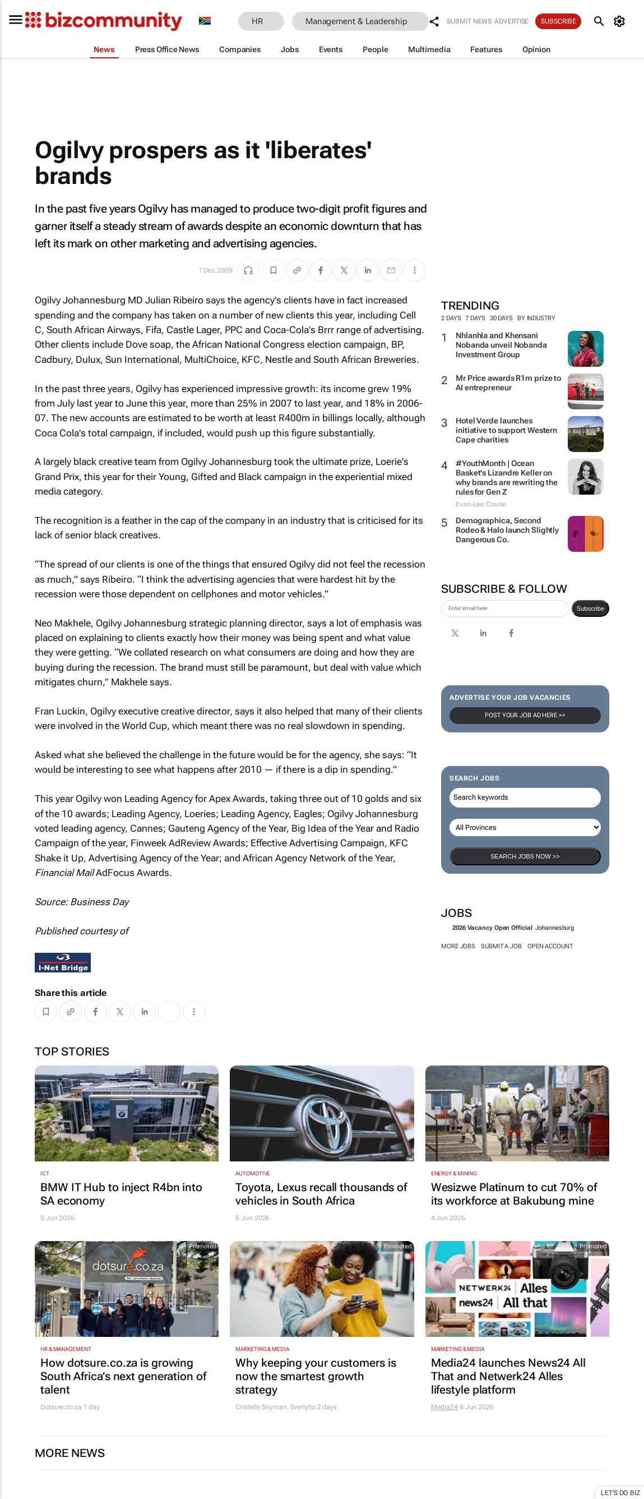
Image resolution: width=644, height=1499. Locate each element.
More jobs (458, 946)
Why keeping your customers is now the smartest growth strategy (315, 1376)
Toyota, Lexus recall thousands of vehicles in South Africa (321, 1193)
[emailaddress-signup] (505, 608)
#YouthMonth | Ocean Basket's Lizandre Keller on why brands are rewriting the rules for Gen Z (507, 477)
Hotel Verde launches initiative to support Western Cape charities (506, 430)
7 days (475, 318)
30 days (501, 318)
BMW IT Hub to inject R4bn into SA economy (121, 1193)
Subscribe (558, 21)
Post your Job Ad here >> (525, 715)
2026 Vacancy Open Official (492, 927)
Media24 (444, 1407)
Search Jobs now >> (524, 856)
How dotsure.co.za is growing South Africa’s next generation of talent (123, 1376)
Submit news (469, 21)
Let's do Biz (620, 1493)
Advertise (511, 21)
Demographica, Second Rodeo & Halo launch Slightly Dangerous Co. (507, 530)
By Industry (540, 318)
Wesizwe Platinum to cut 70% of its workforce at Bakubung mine (514, 1193)
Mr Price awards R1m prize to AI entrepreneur (508, 382)
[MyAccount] (621, 21)
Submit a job (501, 946)
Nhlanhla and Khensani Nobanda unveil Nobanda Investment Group (501, 345)
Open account (550, 946)
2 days (451, 318)
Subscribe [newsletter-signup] (590, 608)
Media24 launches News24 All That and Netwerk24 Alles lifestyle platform (508, 1376)
